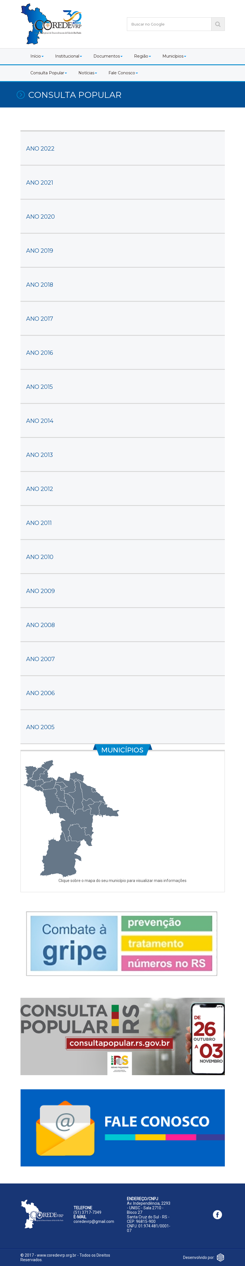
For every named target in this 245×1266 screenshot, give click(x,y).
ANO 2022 (40, 148)
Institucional (68, 56)
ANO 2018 (39, 284)
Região (142, 56)
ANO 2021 (39, 182)
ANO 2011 (39, 523)
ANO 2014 (39, 420)
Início (37, 56)
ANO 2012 (39, 489)
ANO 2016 (39, 352)
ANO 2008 (40, 625)
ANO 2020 (40, 216)
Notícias (87, 72)
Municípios (174, 56)
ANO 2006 (40, 693)
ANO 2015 (39, 386)
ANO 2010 (39, 557)
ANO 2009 (40, 591)
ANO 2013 (39, 454)
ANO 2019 (39, 250)
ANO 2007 (40, 659)
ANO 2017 (39, 318)
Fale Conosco (123, 72)
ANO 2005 (40, 727)
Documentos (108, 56)
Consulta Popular (48, 72)
